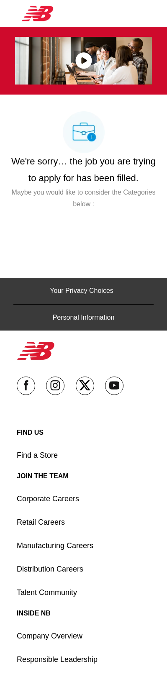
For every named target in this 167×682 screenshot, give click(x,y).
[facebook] (26, 386)
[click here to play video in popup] (83, 60)
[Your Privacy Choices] (83, 291)
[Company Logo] (38, 13)
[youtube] (114, 386)
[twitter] (85, 386)
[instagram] (55, 386)
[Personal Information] (83, 318)
